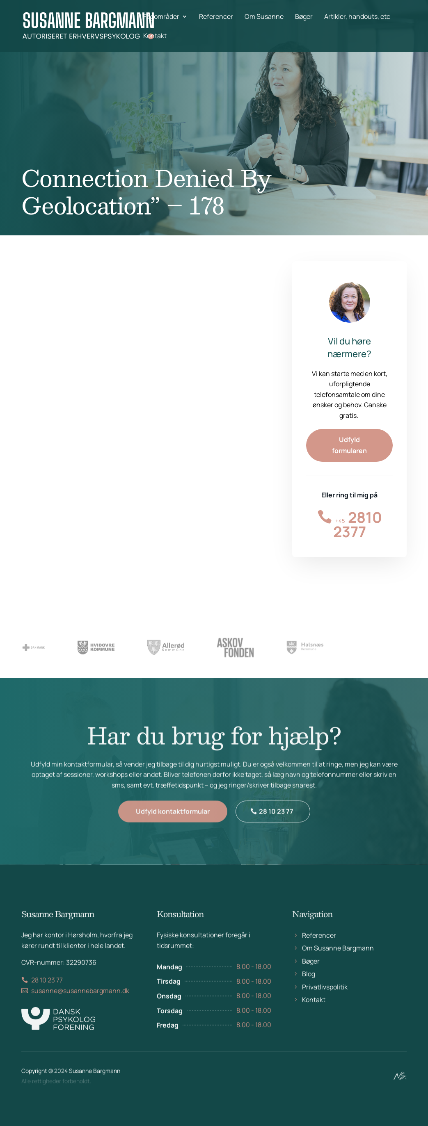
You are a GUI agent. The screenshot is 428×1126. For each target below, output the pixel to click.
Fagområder (161, 17)
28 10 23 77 (276, 818)
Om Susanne (264, 17)
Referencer (216, 17)
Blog (308, 981)
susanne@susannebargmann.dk (80, 998)
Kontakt (155, 36)
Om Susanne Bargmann (338, 955)
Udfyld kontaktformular (173, 818)
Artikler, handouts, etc (357, 17)
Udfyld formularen (349, 445)
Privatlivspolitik (325, 994)
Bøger (304, 17)
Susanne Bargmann (94, 1073)
